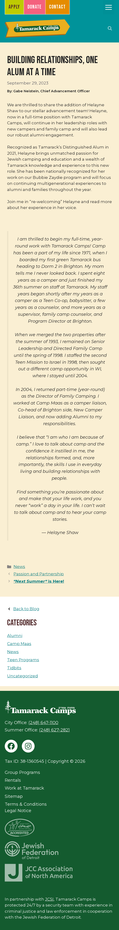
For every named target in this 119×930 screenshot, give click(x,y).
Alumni (14, 635)
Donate (34, 7)
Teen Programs (23, 659)
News (19, 566)
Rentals (13, 780)
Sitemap (14, 796)
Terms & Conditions (26, 804)
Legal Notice (18, 810)
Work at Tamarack (24, 788)
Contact (57, 7)
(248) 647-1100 (43, 722)
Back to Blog (26, 608)
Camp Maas (19, 643)
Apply (14, 7)
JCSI (49, 899)
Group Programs (22, 772)
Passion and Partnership (39, 574)
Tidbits (14, 667)
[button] (109, 28)
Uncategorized (22, 676)
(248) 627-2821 (54, 730)
